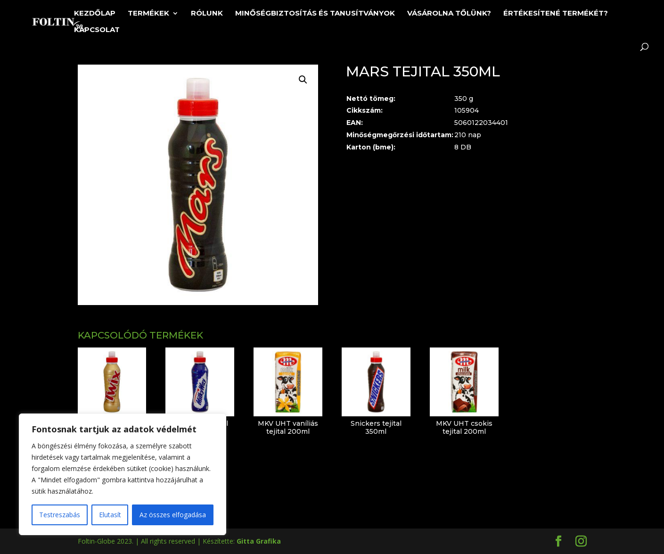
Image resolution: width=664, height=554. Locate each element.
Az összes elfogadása (172, 514)
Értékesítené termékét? (555, 13)
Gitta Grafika (259, 541)
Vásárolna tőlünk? (449, 13)
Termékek (148, 13)
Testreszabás (59, 514)
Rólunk (207, 13)
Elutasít (110, 514)
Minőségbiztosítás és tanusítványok (315, 13)
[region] (122, 474)
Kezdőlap (94, 13)
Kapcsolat (97, 30)
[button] (303, 79)
